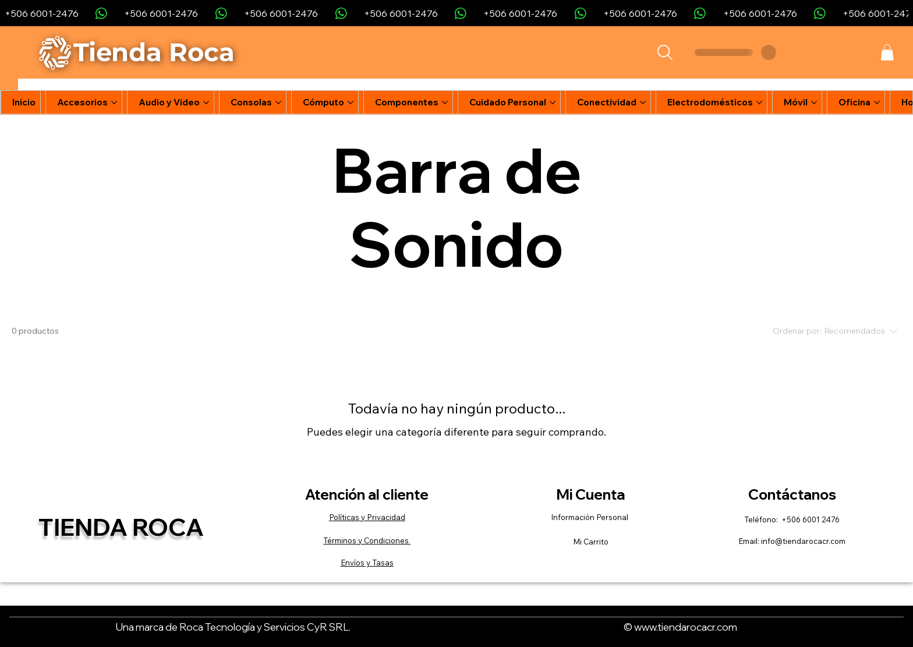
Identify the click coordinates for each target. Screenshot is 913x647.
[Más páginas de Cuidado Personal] (552, 102)
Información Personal (590, 517)
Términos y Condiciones (367, 540)
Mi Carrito (590, 541)
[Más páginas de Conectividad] (643, 102)
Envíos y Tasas (367, 562)
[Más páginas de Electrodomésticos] (759, 102)
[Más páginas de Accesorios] (114, 102)
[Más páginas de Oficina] (877, 102)
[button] (887, 52)
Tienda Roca (121, 527)
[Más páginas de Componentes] (445, 102)
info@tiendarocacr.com (803, 541)
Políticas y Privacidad (367, 517)
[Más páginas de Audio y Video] (206, 102)
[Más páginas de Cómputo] (350, 102)
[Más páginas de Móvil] (814, 102)
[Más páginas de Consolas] (278, 102)
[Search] (664, 52)
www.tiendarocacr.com (685, 626)
